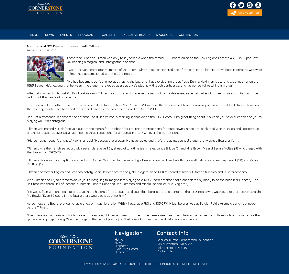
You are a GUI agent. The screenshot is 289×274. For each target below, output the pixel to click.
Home (119, 239)
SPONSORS (164, 34)
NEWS (49, 34)
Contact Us (165, 251)
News (118, 242)
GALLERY (108, 34)
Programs (121, 245)
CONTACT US (188, 34)
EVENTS (66, 34)
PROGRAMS (87, 34)
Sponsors (121, 252)
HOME (34, 34)
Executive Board (126, 249)
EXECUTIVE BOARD (136, 34)
